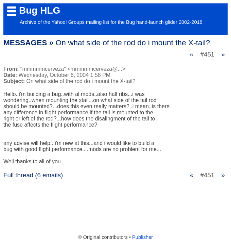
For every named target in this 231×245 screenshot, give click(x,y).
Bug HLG (39, 10)
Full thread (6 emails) (33, 175)
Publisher (142, 237)
